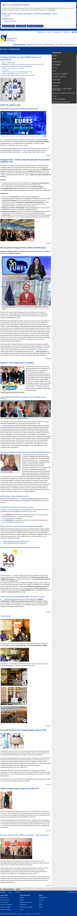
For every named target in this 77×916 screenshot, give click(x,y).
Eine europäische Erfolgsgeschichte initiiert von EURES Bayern (17, 66)
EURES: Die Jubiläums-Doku (8, 62)
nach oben (48, 155)
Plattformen (55, 85)
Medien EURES (56, 82)
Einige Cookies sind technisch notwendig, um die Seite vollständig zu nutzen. (29, 14)
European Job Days (4, 900)
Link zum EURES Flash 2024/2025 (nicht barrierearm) (16, 541)
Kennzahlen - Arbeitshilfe (59, 76)
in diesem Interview (7, 425)
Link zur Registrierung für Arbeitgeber (12, 518)
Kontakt (49, 32)
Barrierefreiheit (36, 914)
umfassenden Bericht (40, 351)
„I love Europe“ (5, 70)
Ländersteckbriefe (4, 902)
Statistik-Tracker (8, 19)
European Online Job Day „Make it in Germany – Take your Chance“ (18, 75)
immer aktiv (7, 16)
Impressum (20, 914)
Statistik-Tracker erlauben (10, 21)
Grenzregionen (23, 904)
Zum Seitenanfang (72, 892)
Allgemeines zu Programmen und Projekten (63, 93)
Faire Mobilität (56, 64)
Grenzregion (25, 152)
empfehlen (17, 892)
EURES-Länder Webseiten (6, 904)
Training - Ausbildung (5, 909)
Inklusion (54, 67)
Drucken (10, 892)
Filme (40, 902)
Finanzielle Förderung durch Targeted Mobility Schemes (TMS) (17, 72)
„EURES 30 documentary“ (42, 386)
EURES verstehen (49, 44)
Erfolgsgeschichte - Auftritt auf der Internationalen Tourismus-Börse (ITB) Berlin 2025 (23, 64)
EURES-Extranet (67, 32)
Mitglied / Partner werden (35, 44)
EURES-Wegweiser (57, 32)
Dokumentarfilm (8, 139)
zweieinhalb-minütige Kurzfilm (11, 599)
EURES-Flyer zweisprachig (25, 902)
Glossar (54, 70)
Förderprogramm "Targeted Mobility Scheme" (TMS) (62, 89)
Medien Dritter (56, 79)
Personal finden (69, 44)
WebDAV (22, 897)
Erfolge (54, 58)
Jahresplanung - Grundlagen (26, 907)
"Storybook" (15, 575)
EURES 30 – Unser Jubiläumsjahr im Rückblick (13, 68)
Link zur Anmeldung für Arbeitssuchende (13, 522)
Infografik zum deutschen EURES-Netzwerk (31, 498)
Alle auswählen (21, 26)
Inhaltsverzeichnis (41, 32)
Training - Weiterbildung (58, 99)
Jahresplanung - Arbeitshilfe (59, 73)
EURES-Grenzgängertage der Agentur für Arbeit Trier (14, 73)
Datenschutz (52, 10)
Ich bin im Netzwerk (19, 44)
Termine (54, 96)
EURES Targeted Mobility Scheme (31, 150)
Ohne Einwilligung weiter (35, 26)
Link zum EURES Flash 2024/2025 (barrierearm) (15, 543)
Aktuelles (54, 55)
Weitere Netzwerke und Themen (61, 102)
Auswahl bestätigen (8, 26)
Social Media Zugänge (5, 907)
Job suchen (59, 44)
